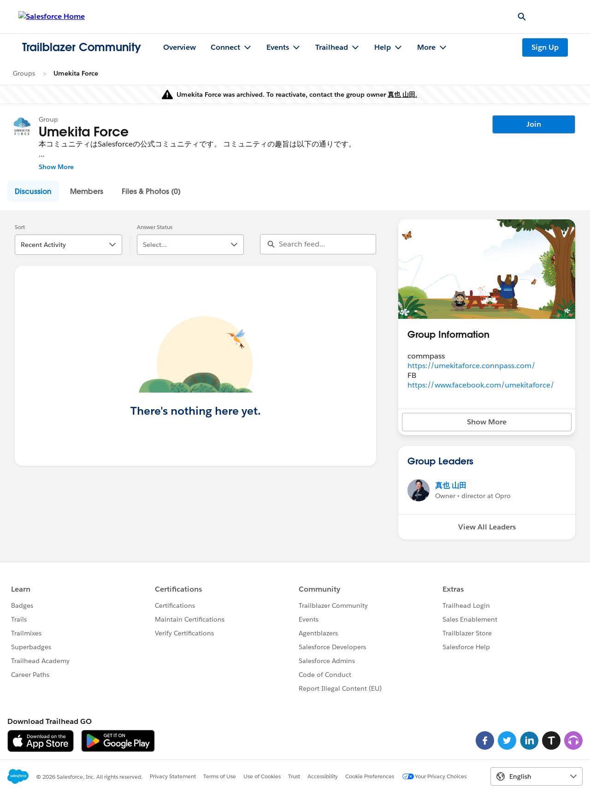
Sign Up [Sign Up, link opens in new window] (545, 47)
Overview (179, 47)
